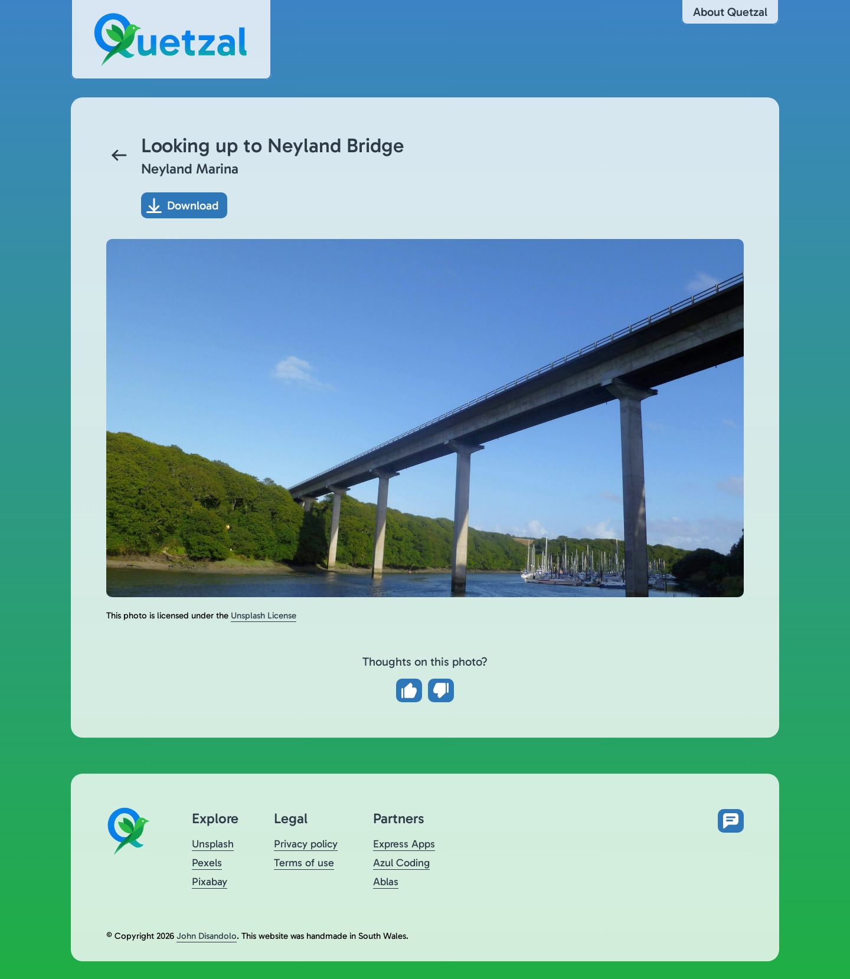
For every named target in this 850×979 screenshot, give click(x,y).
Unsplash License (263, 615)
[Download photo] (184, 205)
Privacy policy (306, 843)
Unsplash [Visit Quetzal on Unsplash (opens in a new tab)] (213, 843)
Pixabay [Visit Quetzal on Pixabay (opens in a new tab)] (209, 881)
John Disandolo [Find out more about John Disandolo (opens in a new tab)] (206, 936)
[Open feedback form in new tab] (731, 821)
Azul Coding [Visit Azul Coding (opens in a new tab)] (401, 862)
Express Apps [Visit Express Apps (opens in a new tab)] (404, 843)
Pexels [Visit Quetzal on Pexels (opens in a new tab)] (207, 862)
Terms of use (304, 862)
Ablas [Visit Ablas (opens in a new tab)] (385, 881)
